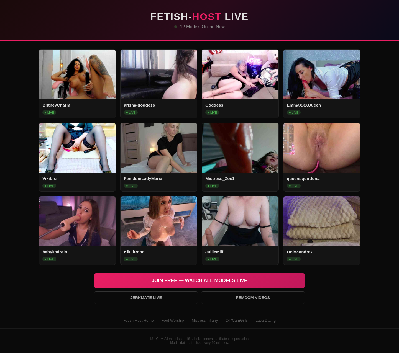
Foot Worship (173, 320)
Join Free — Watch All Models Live (199, 280)
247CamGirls (237, 320)
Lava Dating (265, 320)
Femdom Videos (253, 297)
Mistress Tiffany (205, 320)
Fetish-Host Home (138, 320)
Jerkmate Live (146, 297)
